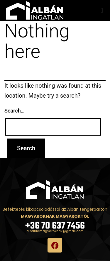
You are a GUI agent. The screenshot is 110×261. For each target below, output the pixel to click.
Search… (14, 111)
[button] (102, 10)
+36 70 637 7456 (55, 226)
